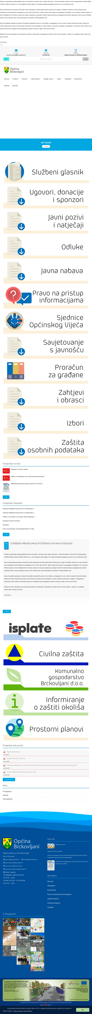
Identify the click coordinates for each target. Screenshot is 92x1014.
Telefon (46, 53)
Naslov (6, 59)
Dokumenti (78, 79)
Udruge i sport (49, 79)
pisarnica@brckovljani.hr (12, 859)
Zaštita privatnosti (54, 1002)
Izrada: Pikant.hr (45, 1005)
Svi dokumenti (9, 779)
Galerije (5, 795)
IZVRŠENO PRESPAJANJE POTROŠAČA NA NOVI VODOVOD (41, 543)
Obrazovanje (36, 79)
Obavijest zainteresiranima (11, 521)
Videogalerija (7, 799)
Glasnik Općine (53, 899)
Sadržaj (86, 59)
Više (6, 497)
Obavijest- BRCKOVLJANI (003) (14, 759)
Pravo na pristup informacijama (59, 894)
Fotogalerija (7, 791)
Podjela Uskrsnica (60, 844)
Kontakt (15, 86)
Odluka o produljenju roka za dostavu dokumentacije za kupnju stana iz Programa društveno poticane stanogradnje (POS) (40, 766)
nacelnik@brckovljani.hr (30, 859)
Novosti (6, 79)
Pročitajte (46, 146)
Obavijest (6, 525)
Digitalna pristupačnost (66, 1002)
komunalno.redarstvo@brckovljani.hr (16, 869)
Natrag (7, 611)
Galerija (6, 86)
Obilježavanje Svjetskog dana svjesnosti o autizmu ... (27, 483)
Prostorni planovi (53, 903)
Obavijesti (68, 79)
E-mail (16, 53)
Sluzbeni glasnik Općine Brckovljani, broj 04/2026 (19, 772)
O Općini (15, 79)
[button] (22, 1011)
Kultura (25, 79)
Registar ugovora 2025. (11, 752)
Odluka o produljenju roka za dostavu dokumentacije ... (28, 476)
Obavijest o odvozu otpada (19, 469)
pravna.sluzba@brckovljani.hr (16, 55)
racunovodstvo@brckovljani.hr (14, 862)
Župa (59, 79)
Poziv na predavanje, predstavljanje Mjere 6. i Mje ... (19, 529)
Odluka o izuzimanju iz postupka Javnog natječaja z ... (19, 516)
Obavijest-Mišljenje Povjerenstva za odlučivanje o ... (19, 508)
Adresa (76, 53)
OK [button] (83, 1010)
